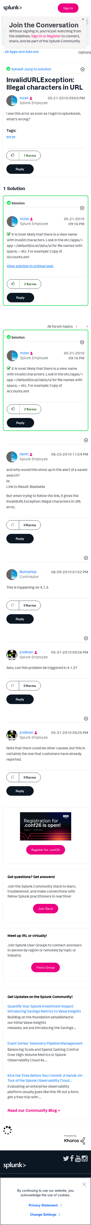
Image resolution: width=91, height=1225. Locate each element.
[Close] (84, 1184)
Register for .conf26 (45, 850)
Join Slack (45, 908)
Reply (20, 169)
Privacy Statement (43, 1205)
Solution (18, 203)
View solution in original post (30, 266)
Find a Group (45, 967)
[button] (82, 70)
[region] (45, 1201)
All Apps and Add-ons (22, 51)
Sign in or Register (46, 36)
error (11, 136)
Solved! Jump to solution (31, 69)
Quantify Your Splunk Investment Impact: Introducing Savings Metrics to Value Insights (44, 1008)
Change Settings (43, 1214)
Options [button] (83, 52)
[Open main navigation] (85, 7)
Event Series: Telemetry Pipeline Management (45, 1043)
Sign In (68, 8)
